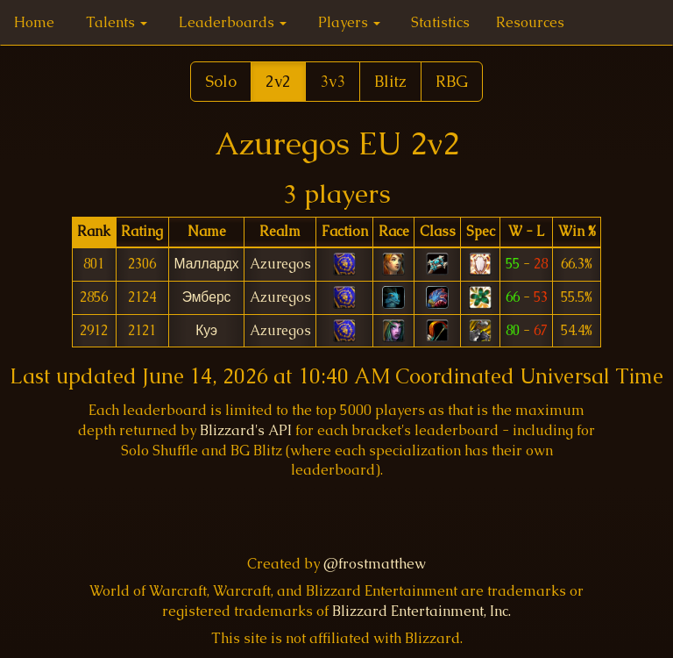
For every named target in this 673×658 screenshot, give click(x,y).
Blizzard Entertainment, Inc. (421, 611)
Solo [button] (221, 81)
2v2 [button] (278, 81)
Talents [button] (116, 22)
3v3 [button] (332, 81)
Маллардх (206, 263)
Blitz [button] (390, 81)
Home (34, 22)
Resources (530, 22)
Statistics (440, 22)
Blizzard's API (246, 430)
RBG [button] (452, 81)
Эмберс (206, 297)
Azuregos (280, 263)
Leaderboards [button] (233, 22)
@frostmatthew (374, 563)
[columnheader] (95, 232)
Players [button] (349, 22)
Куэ (206, 330)
